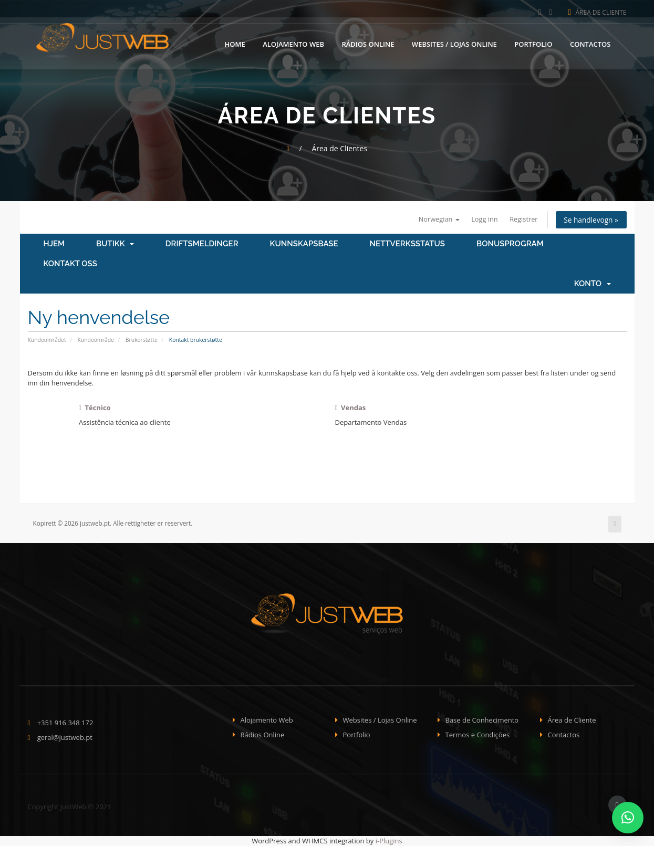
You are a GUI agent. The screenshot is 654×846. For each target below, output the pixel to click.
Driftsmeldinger (201, 244)
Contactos (590, 43)
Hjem (54, 244)
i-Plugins (389, 840)
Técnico (95, 407)
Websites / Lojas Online (454, 43)
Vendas (350, 407)
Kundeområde (96, 339)
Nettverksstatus (407, 244)
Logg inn (481, 219)
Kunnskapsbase (304, 244)
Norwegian (434, 219)
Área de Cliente (597, 12)
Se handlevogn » (590, 220)
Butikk (115, 244)
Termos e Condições (477, 735)
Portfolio (533, 43)
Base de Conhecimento (482, 720)
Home (235, 43)
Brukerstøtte (142, 339)
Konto (592, 284)
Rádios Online (367, 43)
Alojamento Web (293, 43)
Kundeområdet (47, 339)
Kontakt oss (70, 264)
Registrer (521, 219)
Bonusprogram (510, 244)
